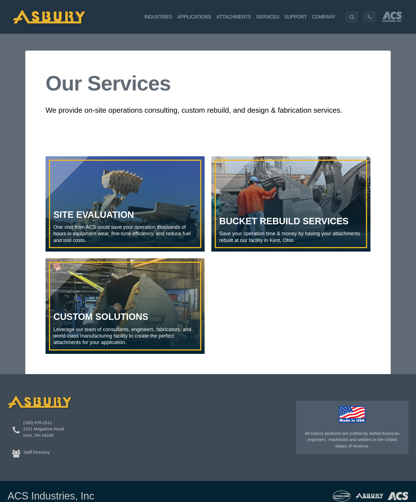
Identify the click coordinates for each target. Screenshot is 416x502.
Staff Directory (36, 452)
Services (267, 17)
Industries (158, 17)
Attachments (233, 17)
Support (295, 17)
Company (323, 17)
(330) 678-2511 (37, 422)
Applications (194, 17)
